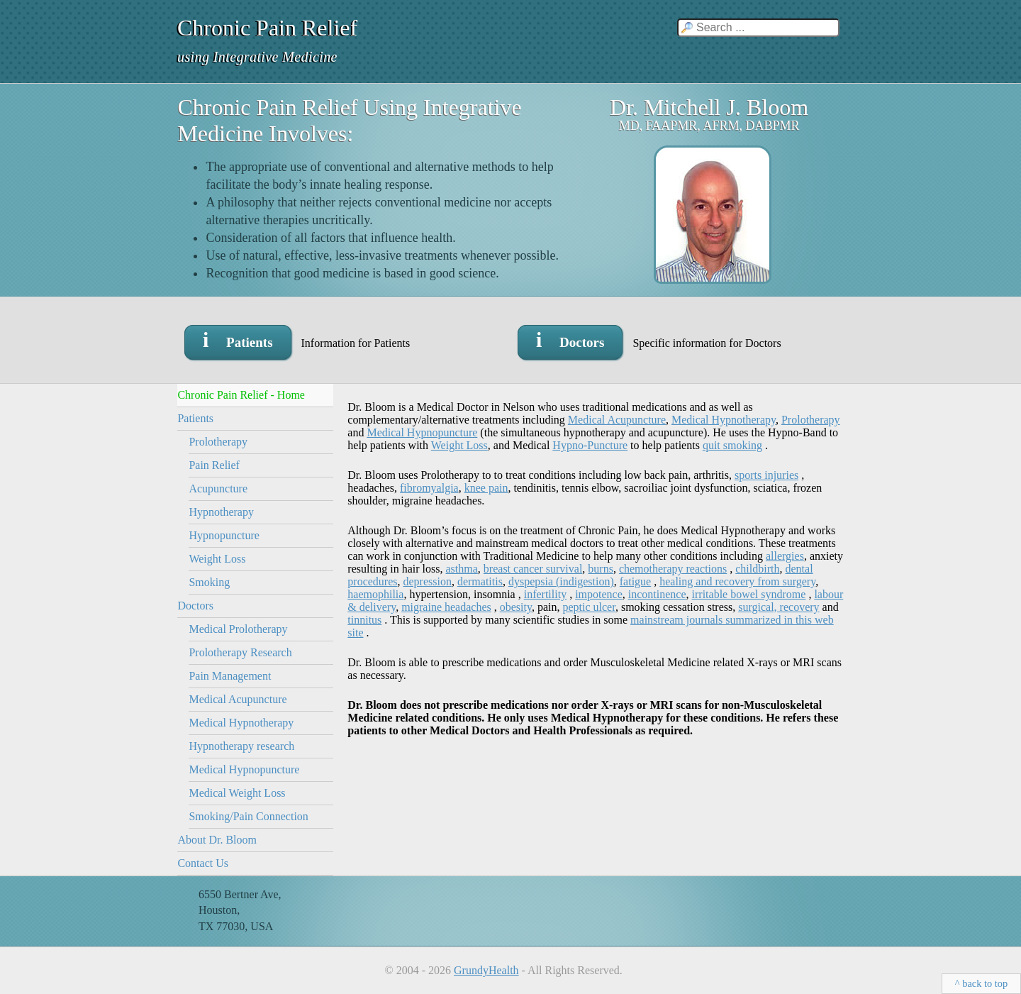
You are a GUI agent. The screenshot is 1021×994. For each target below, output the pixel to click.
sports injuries (766, 475)
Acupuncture (218, 488)
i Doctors (570, 339)
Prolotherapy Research (240, 652)
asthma (462, 569)
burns (600, 569)
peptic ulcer (588, 607)
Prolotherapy (218, 442)
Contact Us (202, 863)
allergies (785, 556)
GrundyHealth (486, 970)
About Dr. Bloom (217, 840)
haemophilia (375, 594)
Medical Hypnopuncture (244, 769)
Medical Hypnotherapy (241, 723)
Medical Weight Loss (237, 793)
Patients (195, 418)
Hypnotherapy (221, 512)
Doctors (195, 606)
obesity (516, 607)
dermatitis (480, 581)
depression (427, 581)
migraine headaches (446, 607)
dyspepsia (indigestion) (561, 581)
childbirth (757, 569)
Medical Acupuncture (237, 699)
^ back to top (981, 983)
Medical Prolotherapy (238, 629)
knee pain (486, 488)
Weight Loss (217, 559)
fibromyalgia (429, 488)
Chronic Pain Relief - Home (241, 395)
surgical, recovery (778, 607)
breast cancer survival (533, 569)
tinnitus (364, 620)
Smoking (209, 582)
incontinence (657, 594)
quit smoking (732, 445)
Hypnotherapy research (241, 746)
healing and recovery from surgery (737, 581)
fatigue (635, 581)
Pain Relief (214, 465)
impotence (599, 594)
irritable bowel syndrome (749, 594)
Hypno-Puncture (589, 445)
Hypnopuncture (224, 535)
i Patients (238, 339)
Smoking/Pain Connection (248, 816)
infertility (545, 594)
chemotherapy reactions (673, 569)
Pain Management (230, 676)
